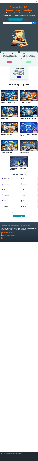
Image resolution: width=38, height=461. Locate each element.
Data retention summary (4, 457)
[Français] (2, 455)
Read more (9, 62)
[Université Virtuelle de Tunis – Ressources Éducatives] (2, 2)
